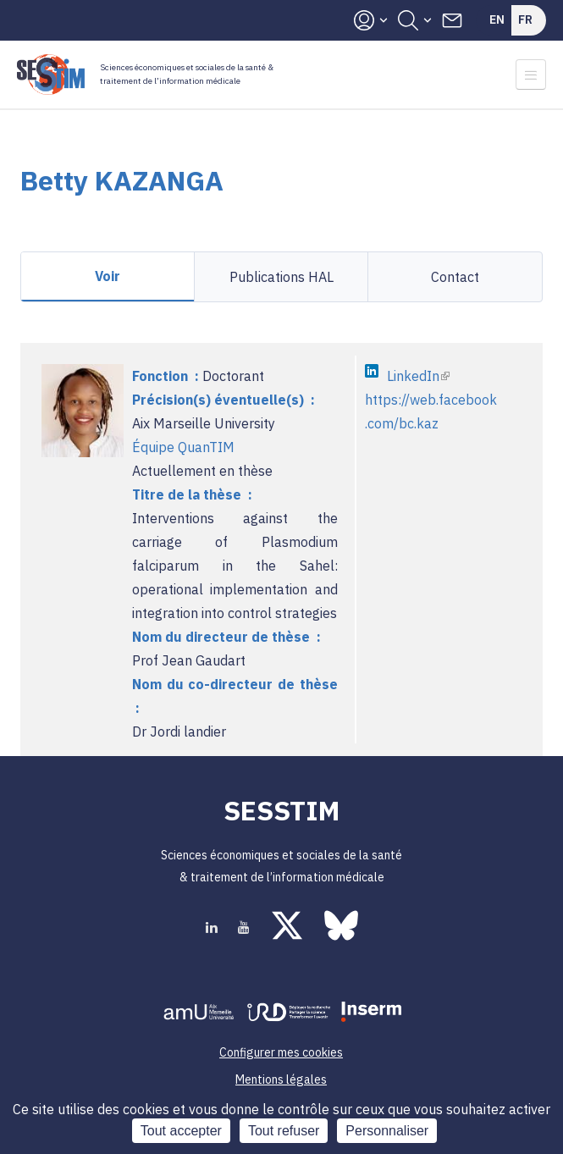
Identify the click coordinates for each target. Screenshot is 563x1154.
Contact (455, 276)
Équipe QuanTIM (183, 447)
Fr (525, 19)
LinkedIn (418, 375)
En (497, 19)
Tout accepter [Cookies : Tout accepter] (181, 1131)
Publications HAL (281, 276)
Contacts (452, 20)
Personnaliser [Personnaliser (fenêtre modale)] (386, 1131)
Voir (107, 276)
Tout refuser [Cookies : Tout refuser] (283, 1131)
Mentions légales (281, 1079)
